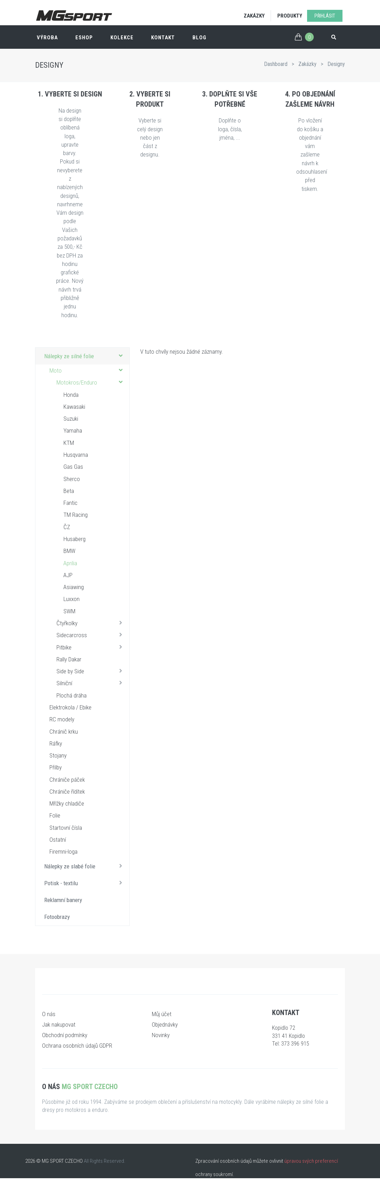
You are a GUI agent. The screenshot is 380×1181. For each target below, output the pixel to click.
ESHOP (84, 37)
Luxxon (71, 598)
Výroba (47, 37)
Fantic (70, 502)
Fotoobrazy (57, 916)
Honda (71, 394)
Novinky (161, 1035)
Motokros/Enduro (91, 382)
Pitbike (91, 647)
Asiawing (73, 586)
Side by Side (91, 671)
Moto (87, 370)
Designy (336, 64)
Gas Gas (73, 466)
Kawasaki (74, 406)
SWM (69, 611)
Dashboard (275, 64)
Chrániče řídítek (67, 791)
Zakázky (254, 16)
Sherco (71, 478)
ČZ (66, 527)
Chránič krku (63, 731)
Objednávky (165, 1024)
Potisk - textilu (85, 883)
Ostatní (57, 839)
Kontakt (163, 37)
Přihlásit (324, 16)
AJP (68, 575)
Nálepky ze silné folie (85, 356)
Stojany (58, 755)
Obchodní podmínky (64, 1035)
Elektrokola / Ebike (70, 707)
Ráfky (55, 743)
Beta (68, 490)
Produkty (289, 16)
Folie (54, 815)
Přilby (55, 767)
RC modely (61, 719)
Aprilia (70, 563)
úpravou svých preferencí (311, 1161)
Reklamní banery (63, 899)
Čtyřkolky (91, 623)
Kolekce (122, 37)
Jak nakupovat (58, 1024)
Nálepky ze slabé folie (85, 866)
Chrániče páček (67, 779)
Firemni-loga (63, 851)
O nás (48, 1013)
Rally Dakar (68, 659)
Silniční (91, 683)
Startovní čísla (65, 827)
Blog (199, 37)
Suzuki (70, 418)
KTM (68, 442)
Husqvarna (75, 454)
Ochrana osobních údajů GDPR (77, 1045)
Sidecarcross (91, 634)
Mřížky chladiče (66, 803)
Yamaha (72, 430)
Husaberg (74, 538)
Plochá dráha (71, 695)
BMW (69, 550)
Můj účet (161, 1013)
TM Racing (75, 514)
